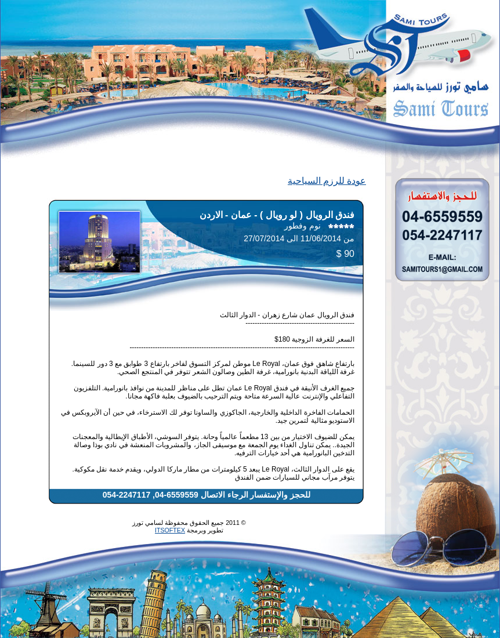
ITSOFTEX (170, 530)
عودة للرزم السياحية (327, 181)
